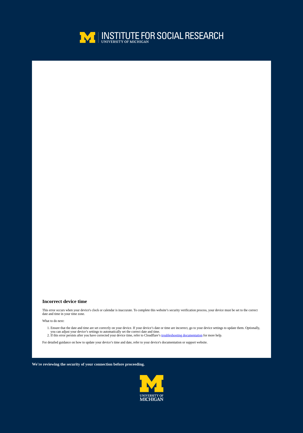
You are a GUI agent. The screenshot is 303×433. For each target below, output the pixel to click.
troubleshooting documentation (182, 335)
